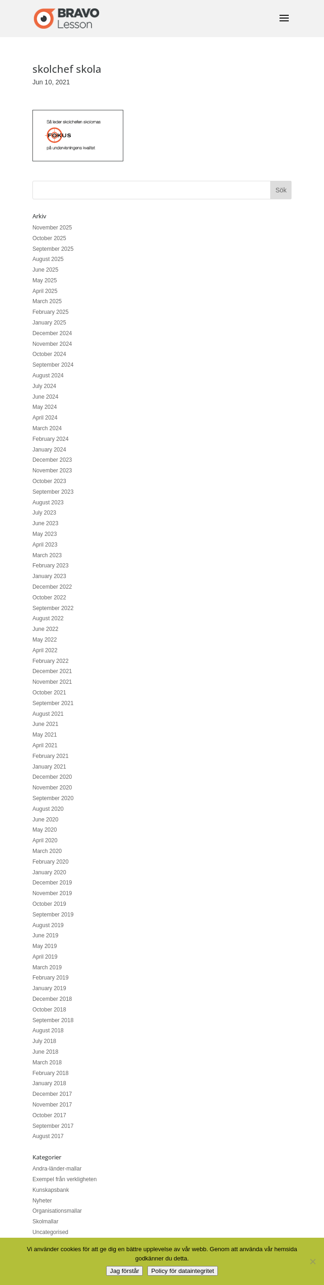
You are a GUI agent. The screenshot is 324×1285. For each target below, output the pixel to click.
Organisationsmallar (57, 1211)
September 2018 (53, 1020)
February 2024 (50, 439)
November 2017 (52, 1104)
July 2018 (44, 1041)
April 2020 (44, 840)
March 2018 (47, 1062)
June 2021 (45, 724)
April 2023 (44, 544)
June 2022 (45, 629)
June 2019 (45, 935)
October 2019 (49, 904)
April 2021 (44, 745)
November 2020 (52, 787)
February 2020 (50, 862)
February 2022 (50, 661)
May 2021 (44, 735)
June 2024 (45, 397)
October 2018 (49, 1009)
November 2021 (52, 682)
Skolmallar (45, 1221)
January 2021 (49, 766)
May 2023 (44, 534)
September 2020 (53, 798)
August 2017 (48, 1136)
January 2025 (49, 322)
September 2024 (53, 365)
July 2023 (44, 512)
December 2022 (52, 587)
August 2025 (48, 259)
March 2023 (47, 555)
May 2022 (44, 639)
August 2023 (48, 502)
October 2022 (49, 597)
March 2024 (47, 428)
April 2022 (44, 650)
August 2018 (48, 1030)
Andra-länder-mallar (57, 1168)
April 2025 (44, 291)
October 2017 (49, 1115)
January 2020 (49, 872)
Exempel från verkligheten (64, 1179)
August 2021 (48, 714)
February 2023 (50, 565)
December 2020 (52, 777)
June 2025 (45, 270)
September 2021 (53, 703)
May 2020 (44, 830)
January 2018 (49, 1083)
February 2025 (50, 312)
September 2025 (53, 249)
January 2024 (49, 449)
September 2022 (53, 608)
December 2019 (52, 882)
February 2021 (50, 756)
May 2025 (44, 280)
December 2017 (52, 1094)
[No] (312, 1261)
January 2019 (49, 988)
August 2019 (48, 925)
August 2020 (48, 809)
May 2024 (44, 407)
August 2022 (48, 618)
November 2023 (52, 470)
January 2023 (49, 576)
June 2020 (45, 819)
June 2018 (45, 1052)
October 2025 (49, 238)
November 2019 (52, 893)
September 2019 (53, 914)
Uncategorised (50, 1232)
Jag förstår (124, 1270)
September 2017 (53, 1126)
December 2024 (52, 333)
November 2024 (52, 344)
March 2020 (47, 851)
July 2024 (44, 386)
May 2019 (44, 946)
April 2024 (44, 417)
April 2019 (44, 957)
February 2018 (50, 1073)
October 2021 (49, 692)
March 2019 (47, 967)
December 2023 (52, 460)
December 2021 (52, 671)
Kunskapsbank (50, 1190)
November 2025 (52, 227)
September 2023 (53, 492)
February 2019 (50, 977)
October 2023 (49, 481)
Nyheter (42, 1200)
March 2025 (47, 301)
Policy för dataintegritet (182, 1270)
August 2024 (48, 375)
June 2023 (45, 523)
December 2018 (52, 999)
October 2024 (49, 354)
